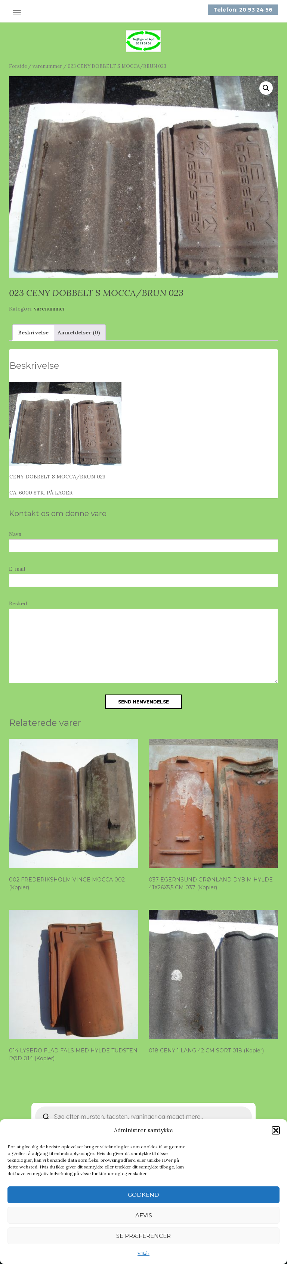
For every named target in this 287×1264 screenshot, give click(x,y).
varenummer (47, 66)
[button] (276, 1130)
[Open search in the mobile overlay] (143, 1116)
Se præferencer (143, 1235)
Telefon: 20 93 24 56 (242, 9)
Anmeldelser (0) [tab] (79, 332)
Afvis (143, 1215)
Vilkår (143, 1253)
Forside (18, 66)
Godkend (143, 1194)
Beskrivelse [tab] (33, 332)
